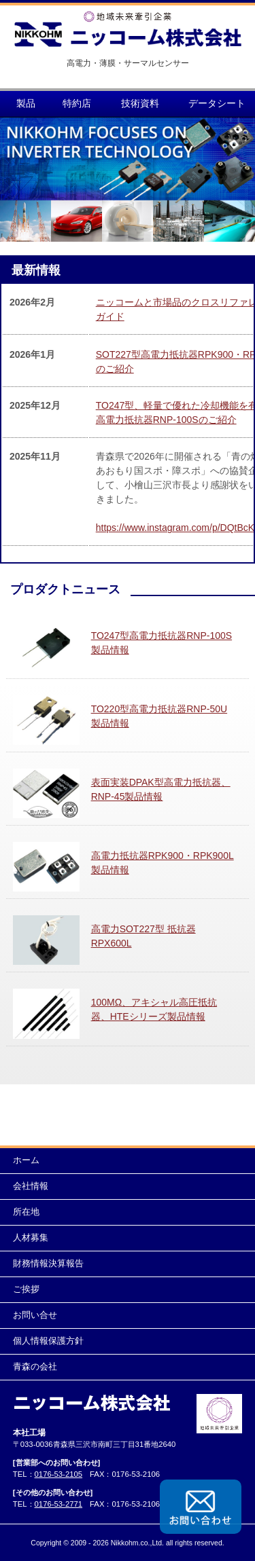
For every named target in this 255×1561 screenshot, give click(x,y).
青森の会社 (35, 1367)
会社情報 (30, 1186)
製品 (25, 103)
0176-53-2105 (59, 1474)
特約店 (77, 103)
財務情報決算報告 (48, 1263)
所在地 (26, 1212)
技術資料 (140, 103)
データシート (216, 103)
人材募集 (30, 1238)
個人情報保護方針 (48, 1341)
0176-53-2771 (59, 1504)
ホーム (26, 1160)
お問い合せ (35, 1315)
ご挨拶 (26, 1289)
